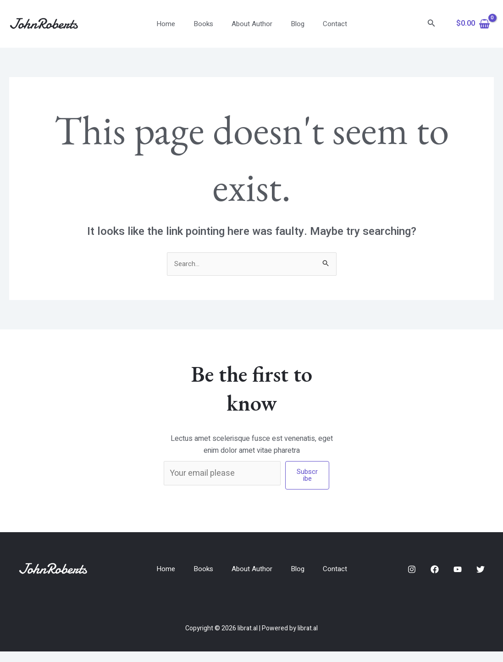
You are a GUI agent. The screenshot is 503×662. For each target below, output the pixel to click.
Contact (326, 24)
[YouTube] (457, 575)
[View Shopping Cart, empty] (473, 24)
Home (175, 24)
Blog (293, 24)
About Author (252, 24)
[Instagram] (412, 575)
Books (208, 24)
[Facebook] (435, 575)
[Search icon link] (431, 24)
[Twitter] (480, 575)
